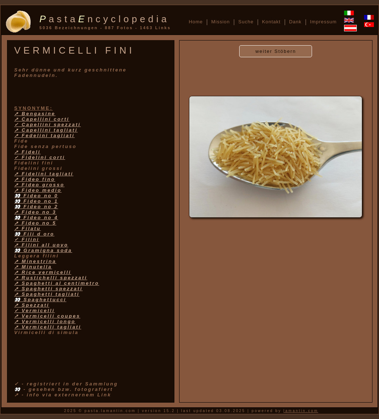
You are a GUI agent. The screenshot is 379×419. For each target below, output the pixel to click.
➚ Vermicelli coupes (47, 316)
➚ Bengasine (34, 113)
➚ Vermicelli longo (45, 321)
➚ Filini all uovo (41, 245)
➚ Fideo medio (38, 190)
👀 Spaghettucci (40, 299)
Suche (246, 21)
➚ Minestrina (35, 261)
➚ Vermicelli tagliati (47, 327)
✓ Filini (26, 239)
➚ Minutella (33, 266)
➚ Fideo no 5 (35, 223)
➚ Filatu (27, 228)
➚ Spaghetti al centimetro (56, 283)
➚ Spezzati (32, 305)
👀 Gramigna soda (43, 250)
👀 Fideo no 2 (36, 206)
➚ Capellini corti (42, 119)
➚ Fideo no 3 (35, 212)
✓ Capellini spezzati (47, 124)
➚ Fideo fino (34, 179)
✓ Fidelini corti (39, 157)
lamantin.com (301, 411)
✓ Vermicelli (34, 310)
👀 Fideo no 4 (36, 217)
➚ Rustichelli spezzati (50, 277)
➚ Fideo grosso (39, 184)
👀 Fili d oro (34, 234)
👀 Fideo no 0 (36, 195)
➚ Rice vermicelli (42, 272)
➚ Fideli (27, 152)
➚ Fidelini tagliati (44, 173)
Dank (295, 21)
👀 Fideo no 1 (36, 201)
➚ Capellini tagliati (46, 130)
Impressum (323, 21)
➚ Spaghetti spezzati (48, 288)
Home (196, 21)
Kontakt (271, 21)
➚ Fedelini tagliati (44, 135)
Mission (220, 21)
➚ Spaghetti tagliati (46, 294)
